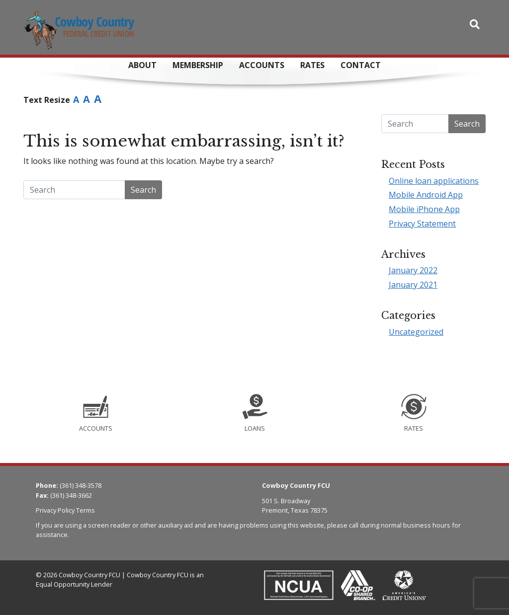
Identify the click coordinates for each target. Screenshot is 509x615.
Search (143, 189)
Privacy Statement (422, 223)
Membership (197, 65)
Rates (312, 65)
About (142, 65)
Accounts (261, 65)
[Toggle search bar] (475, 24)
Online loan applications (434, 180)
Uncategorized (416, 331)
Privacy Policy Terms (65, 510)
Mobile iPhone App (424, 209)
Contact (360, 65)
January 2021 (413, 284)
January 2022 (413, 270)
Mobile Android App (426, 194)
